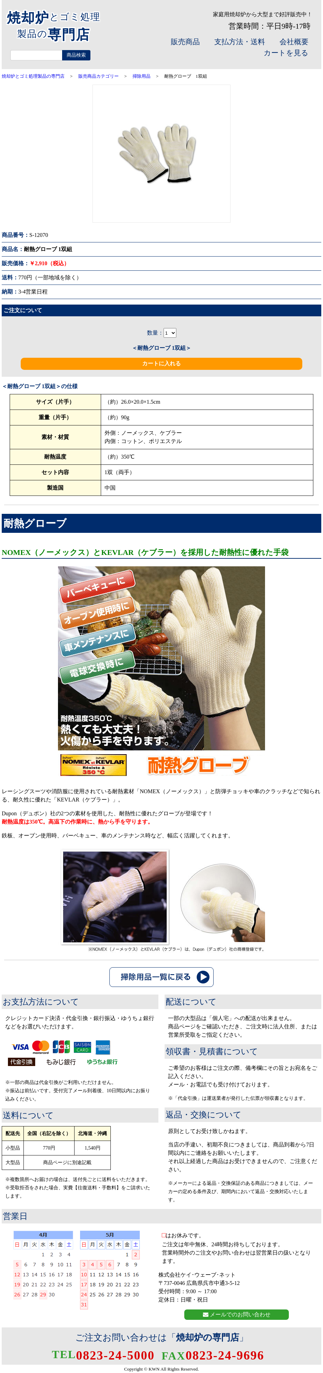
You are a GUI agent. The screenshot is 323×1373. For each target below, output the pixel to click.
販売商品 (185, 42)
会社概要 (294, 42)
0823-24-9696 (213, 1355)
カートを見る (286, 53)
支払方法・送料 (239, 42)
